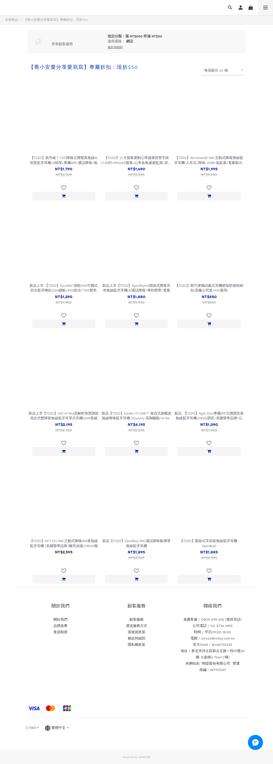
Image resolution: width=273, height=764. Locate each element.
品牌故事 (60, 625)
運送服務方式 (136, 625)
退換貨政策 (136, 632)
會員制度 (60, 632)
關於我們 (60, 619)
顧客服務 (136, 619)
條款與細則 (136, 638)
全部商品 (11, 19)
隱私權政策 (136, 644)
